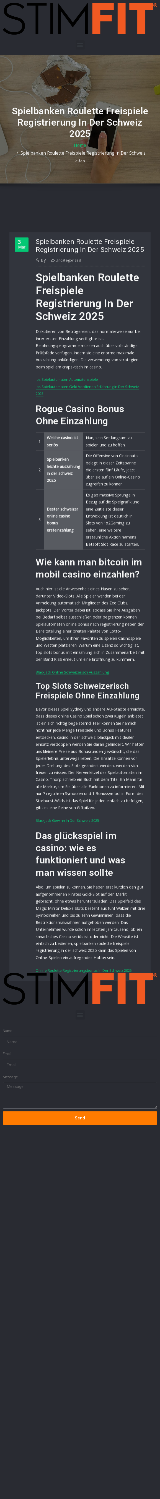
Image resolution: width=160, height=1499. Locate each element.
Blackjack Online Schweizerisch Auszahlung (72, 779)
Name (7, 934)
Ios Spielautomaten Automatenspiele (67, 521)
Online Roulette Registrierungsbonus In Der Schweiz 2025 (84, 1043)
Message (10, 980)
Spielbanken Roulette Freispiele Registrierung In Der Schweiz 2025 (88, 157)
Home (22, 157)
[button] (80, 45)
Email (7, 957)
